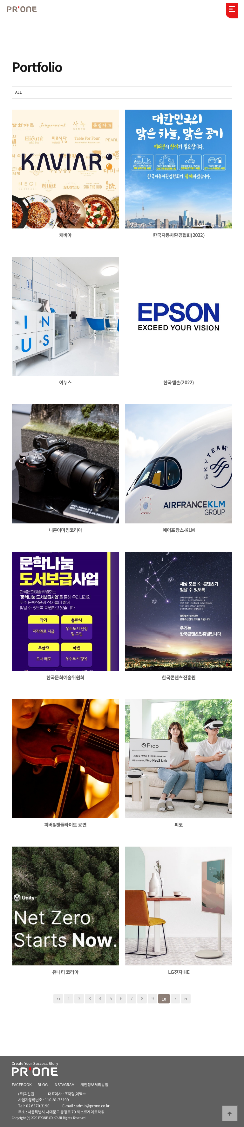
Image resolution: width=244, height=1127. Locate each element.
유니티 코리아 (65, 972)
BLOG (42, 1084)
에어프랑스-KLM (179, 530)
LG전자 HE (178, 972)
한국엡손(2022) (178, 382)
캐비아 (65, 235)
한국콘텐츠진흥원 (178, 677)
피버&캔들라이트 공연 (65, 824)
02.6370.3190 (38, 1106)
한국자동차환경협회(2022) (179, 235)
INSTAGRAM (64, 1084)
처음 (58, 998)
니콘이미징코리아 (65, 530)
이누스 (65, 382)
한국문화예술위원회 (65, 677)
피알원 (25, 9)
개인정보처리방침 (94, 1084)
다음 (175, 998)
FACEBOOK (22, 1084)
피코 (178, 824)
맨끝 (186, 998)
